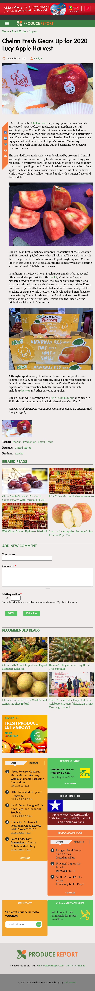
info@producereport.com (51, 965)
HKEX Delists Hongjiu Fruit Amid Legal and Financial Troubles (27, 808)
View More (70, 893)
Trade (49, 441)
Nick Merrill (70, 982)
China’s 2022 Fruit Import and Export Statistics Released (24, 666)
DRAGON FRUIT (65, 870)
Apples (19, 453)
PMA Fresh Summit (62, 398)
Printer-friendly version (5, 150)
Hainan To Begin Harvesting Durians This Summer (70, 666)
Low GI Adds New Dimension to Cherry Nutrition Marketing (23, 842)
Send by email (5, 156)
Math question (11, 594)
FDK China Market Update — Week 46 (71, 496)
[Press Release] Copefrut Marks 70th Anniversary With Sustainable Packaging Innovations (27, 777)
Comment (9, 566)
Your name (8, 554)
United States (23, 447)
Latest (14, 763)
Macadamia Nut (65, 857)
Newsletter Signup (75, 965)
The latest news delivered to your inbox (22, 913)
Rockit (53, 277)
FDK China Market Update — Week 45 (24, 531)
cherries (25, 390)
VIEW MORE (25, 858)
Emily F (38, 58)
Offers (59, 842)
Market (17, 441)
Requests (79, 842)
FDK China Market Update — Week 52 (26, 793)
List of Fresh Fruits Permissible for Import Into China (64, 915)
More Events (70, 783)
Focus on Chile (70, 796)
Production (29, 441)
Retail (41, 441)
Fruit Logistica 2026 (62, 777)
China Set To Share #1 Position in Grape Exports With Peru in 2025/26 (23, 498)
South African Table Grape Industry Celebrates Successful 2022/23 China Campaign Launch (71, 703)
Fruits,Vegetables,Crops (70, 884)
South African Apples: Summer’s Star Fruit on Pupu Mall (71, 533)
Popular (33, 763)
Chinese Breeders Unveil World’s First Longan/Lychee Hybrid (24, 701)
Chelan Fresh (39, 123)
